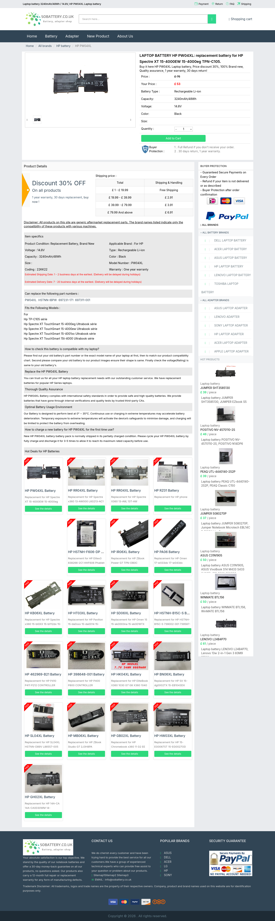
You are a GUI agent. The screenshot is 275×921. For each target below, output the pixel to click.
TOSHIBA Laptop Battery (219, 288)
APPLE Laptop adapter (225, 351)
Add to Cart (173, 138)
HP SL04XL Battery (40, 736)
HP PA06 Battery (167, 552)
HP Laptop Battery (222, 266)
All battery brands (214, 232)
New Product (98, 36)
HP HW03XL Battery (169, 736)
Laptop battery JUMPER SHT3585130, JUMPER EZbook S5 (224, 399)
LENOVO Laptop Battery (226, 275)
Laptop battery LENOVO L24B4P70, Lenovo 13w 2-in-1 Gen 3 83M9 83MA (224, 651)
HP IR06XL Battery (125, 552)
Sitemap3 (123, 875)
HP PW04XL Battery (40, 491)
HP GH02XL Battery (40, 797)
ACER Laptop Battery (224, 249)
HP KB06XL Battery (40, 613)
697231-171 (66, 300)
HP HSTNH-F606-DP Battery (90, 552)
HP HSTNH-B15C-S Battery (175, 613)
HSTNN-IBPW (47, 300)
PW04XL (31, 300)
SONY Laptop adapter (224, 325)
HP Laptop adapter (222, 334)
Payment (204, 3)
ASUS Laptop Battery (224, 258)
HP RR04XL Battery (83, 490)
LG (164, 866)
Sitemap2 (110, 875)
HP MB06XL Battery (83, 736)
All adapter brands (214, 300)
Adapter (72, 36)
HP (164, 870)
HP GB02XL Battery (126, 736)
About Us (125, 36)
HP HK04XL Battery (126, 674)
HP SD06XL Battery (126, 613)
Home (34, 34)
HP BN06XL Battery (169, 674)
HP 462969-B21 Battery (43, 674)
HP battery (63, 46)
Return (219, 3)
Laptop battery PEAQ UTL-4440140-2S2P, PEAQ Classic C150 (225, 483)
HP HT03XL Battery (83, 613)
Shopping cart (240, 19)
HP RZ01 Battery (166, 490)
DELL (165, 857)
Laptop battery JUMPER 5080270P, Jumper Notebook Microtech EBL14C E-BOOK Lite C (225, 526)
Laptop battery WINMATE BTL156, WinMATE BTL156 (223, 609)
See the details (43, 508)
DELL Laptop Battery (223, 240)
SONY (166, 875)
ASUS (166, 853)
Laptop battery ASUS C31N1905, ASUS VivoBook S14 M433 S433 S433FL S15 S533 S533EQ (222, 568)
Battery (51, 36)
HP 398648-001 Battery (86, 674)
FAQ (232, 3)
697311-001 (82, 300)
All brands (45, 46)
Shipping (246, 3)
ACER (165, 862)
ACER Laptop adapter (224, 343)
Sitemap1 (99, 875)
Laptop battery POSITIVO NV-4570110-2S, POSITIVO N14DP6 (222, 441)
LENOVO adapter (220, 317)
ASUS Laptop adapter (224, 308)
